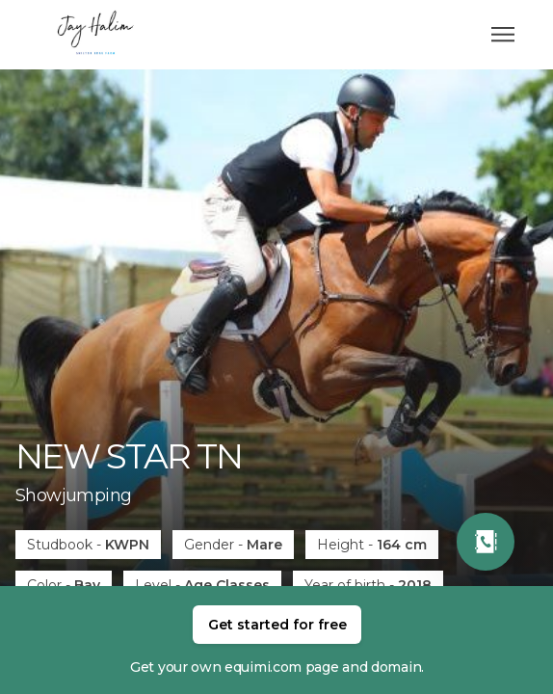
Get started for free (277, 624)
